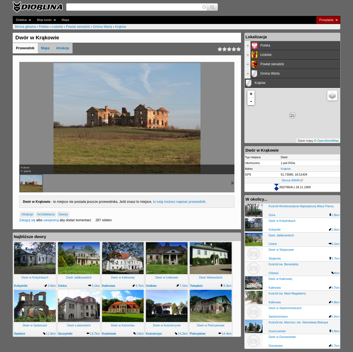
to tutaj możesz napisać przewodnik (179, 202)
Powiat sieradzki (78, 27)
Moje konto (45, 20)
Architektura (46, 214)
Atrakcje (62, 48)
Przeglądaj (327, 20)
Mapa (65, 19)
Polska (44, 27)
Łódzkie (57, 27)
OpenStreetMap (328, 140)
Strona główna (25, 27)
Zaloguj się (27, 220)
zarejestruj (50, 220)
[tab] (292, 45)
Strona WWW (292, 180)
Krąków (120, 27)
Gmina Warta (102, 27)
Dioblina (22, 20)
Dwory (63, 214)
